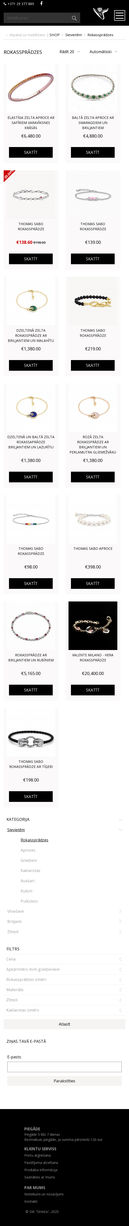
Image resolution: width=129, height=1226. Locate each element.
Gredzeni (29, 860)
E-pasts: (14, 1057)
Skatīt (31, 152)
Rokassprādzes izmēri (26, 979)
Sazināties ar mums (39, 1177)
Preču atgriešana (37, 1155)
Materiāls (15, 989)
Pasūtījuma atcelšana (41, 1162)
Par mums (34, 1187)
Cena (11, 959)
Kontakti (30, 1201)
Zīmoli (12, 931)
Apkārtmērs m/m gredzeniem (33, 969)
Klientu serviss (40, 1149)
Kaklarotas (30, 870)
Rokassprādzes (100, 34)
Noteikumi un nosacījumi (43, 1194)
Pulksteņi (29, 901)
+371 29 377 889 (19, 3)
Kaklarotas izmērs (22, 1010)
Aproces (28, 850)
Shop (55, 34)
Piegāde (32, 1129)
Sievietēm (73, 34)
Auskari (27, 880)
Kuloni (26, 891)
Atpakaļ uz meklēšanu (27, 34)
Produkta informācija (40, 1170)
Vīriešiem (15, 911)
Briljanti (14, 921)
